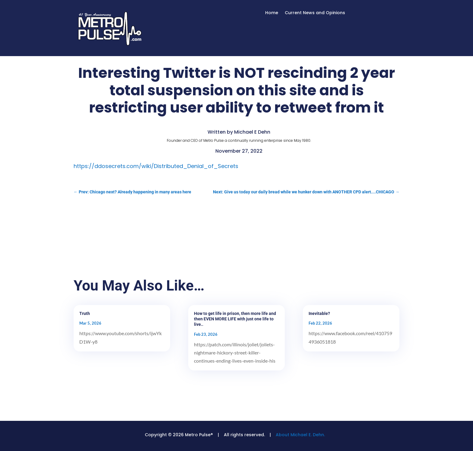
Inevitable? (319, 313)
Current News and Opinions (315, 13)
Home (271, 13)
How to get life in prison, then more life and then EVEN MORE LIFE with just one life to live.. (235, 319)
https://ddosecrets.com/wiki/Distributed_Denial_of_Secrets (156, 166)
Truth (84, 313)
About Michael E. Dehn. (300, 435)
